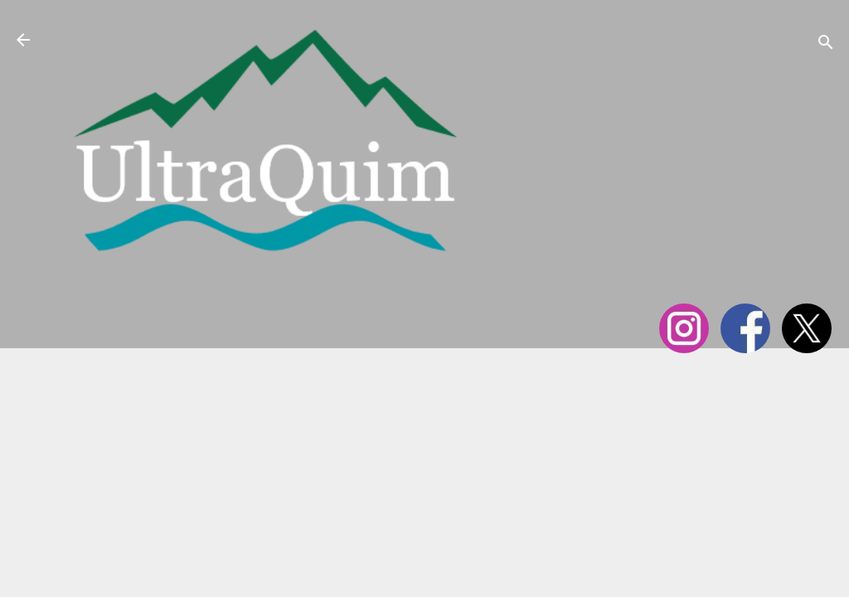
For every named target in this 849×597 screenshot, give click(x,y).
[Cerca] (826, 45)
